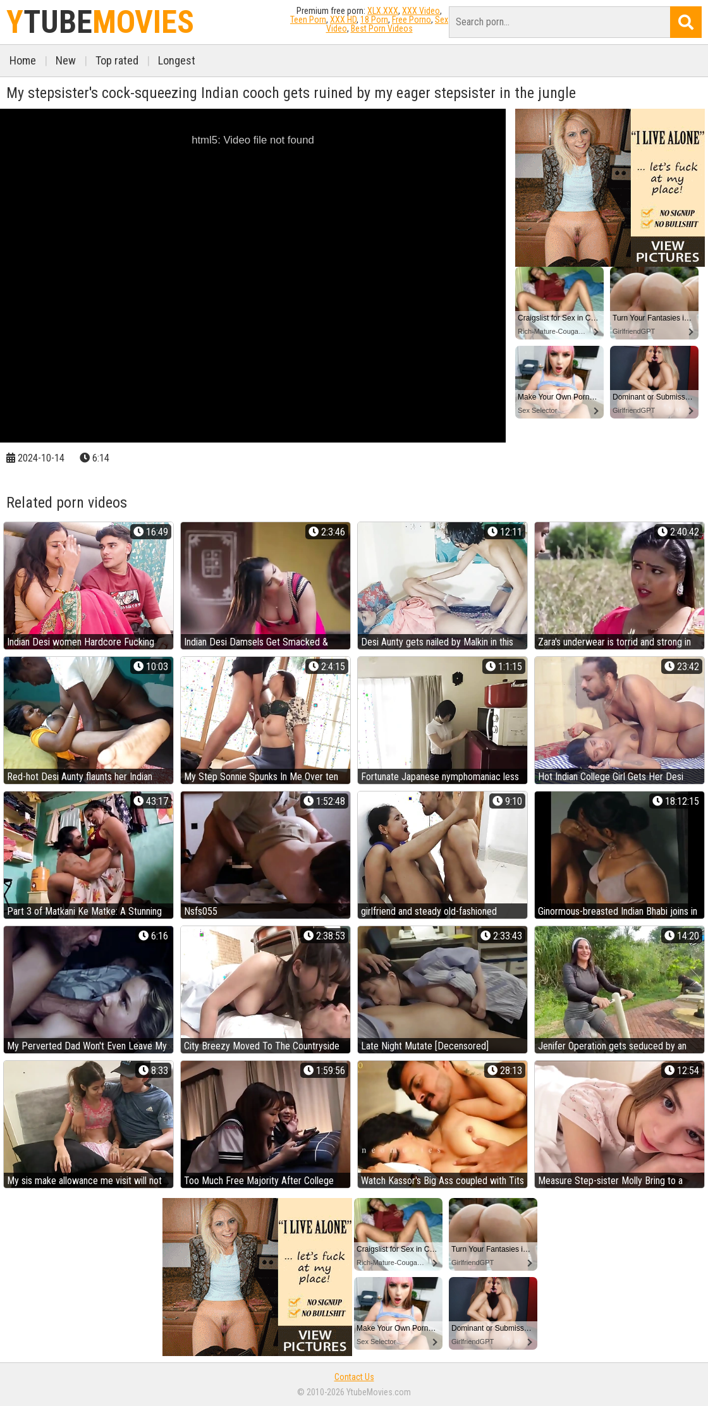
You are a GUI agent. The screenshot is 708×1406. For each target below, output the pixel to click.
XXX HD (343, 20)
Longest (176, 60)
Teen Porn (308, 20)
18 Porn (374, 20)
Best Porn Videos (382, 28)
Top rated (116, 60)
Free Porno (411, 20)
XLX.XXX (382, 11)
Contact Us (354, 1377)
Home (22, 60)
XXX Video (421, 11)
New (66, 60)
